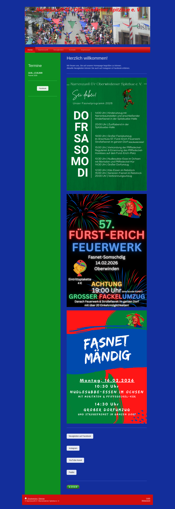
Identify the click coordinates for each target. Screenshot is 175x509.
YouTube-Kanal (75, 460)
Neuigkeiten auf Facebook (80, 436)
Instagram (73, 448)
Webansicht (146, 501)
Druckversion (31, 499)
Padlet (71, 472)
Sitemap (42, 499)
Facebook (42, 88)
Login (148, 498)
